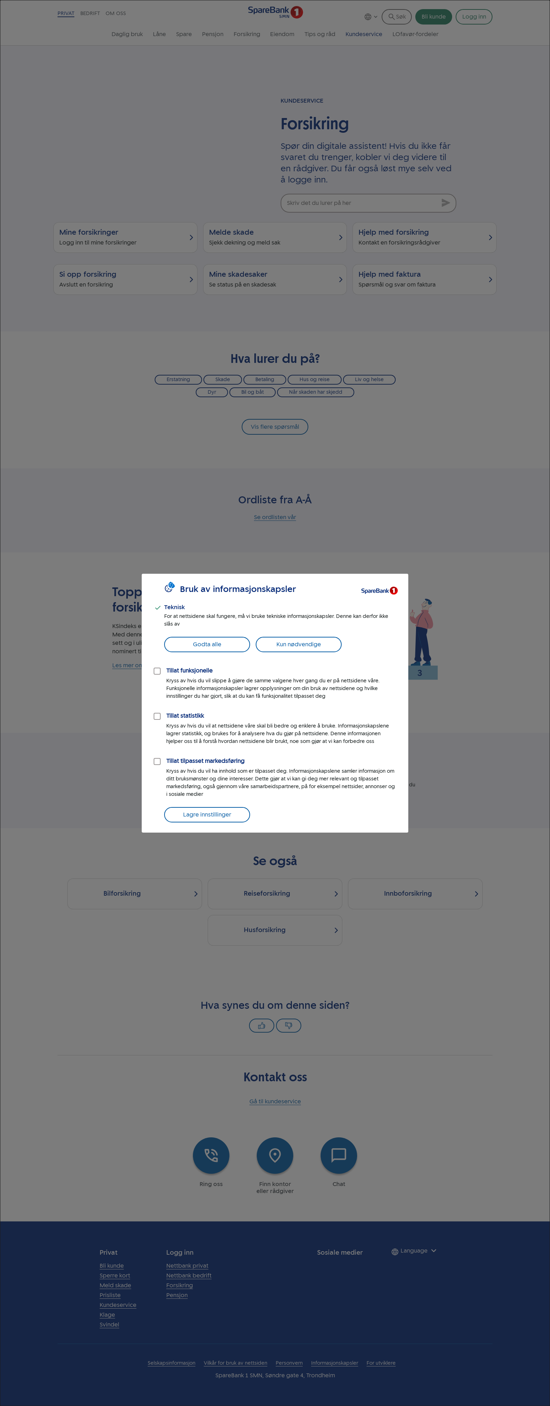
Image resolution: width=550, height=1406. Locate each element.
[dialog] (275, 703)
